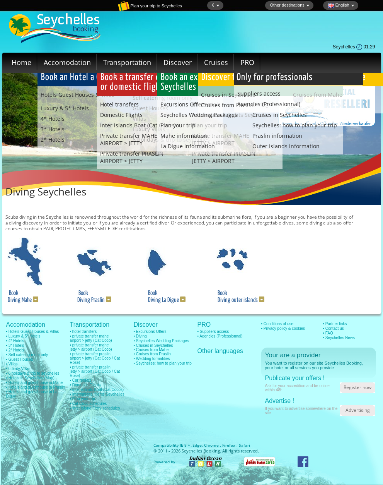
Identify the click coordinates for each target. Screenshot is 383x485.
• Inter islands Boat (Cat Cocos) (97, 389)
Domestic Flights (121, 114)
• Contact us (333, 328)
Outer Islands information (286, 146)
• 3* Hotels (15, 345)
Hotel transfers (119, 104)
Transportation (127, 62)
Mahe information (183, 135)
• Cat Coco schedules (88, 403)
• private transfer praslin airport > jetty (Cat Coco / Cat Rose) (95, 358)
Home (21, 62)
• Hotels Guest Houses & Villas (32, 331)
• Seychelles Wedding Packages (161, 341)
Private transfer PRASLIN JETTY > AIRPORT (223, 157)
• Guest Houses (19, 359)
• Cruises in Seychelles (153, 345)
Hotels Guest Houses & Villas (77, 94)
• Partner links (335, 324)
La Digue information (187, 146)
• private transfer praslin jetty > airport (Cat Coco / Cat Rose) (95, 371)
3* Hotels (53, 129)
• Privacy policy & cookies (283, 328)
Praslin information (277, 135)
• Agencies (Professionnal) (220, 336)
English (341, 5)
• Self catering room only (27, 355)
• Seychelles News (339, 338)
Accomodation (67, 62)
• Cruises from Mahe (151, 350)
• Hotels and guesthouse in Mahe (34, 382)
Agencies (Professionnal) (268, 104)
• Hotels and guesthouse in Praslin (35, 387)
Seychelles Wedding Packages (198, 114)
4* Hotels (53, 118)
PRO (247, 62)
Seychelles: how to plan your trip (294, 125)
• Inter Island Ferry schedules (95, 408)
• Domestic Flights (85, 385)
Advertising (358, 410)
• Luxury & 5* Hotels (23, 336)
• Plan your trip (82, 399)
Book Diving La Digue (165, 296)
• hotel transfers (83, 331)
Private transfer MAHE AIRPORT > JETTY (128, 139)
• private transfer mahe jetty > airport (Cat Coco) (91, 347)
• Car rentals (80, 380)
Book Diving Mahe (21, 296)
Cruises (216, 62)
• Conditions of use (277, 324)
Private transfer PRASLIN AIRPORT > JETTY (131, 157)
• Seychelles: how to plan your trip (163, 363)
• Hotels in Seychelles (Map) (30, 378)
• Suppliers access (213, 331)
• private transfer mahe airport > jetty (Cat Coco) (91, 338)
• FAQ (328, 333)
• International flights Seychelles (97, 394)
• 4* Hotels (15, 341)
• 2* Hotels (15, 350)
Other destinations (290, 5)
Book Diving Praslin (93, 296)
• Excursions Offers (150, 331)
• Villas (12, 364)
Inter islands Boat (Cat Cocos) (137, 125)
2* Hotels (53, 139)
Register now (357, 387)
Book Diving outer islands (239, 296)
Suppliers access (259, 93)
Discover (177, 62)
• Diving (140, 336)
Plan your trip (178, 125)
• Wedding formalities (152, 358)
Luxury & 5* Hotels (65, 108)
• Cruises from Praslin (152, 354)
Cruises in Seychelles (279, 114)
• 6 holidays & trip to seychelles (33, 373)
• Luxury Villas (18, 369)
